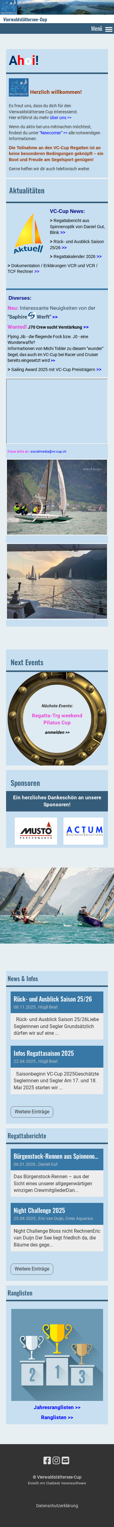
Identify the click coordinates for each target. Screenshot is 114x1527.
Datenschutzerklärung (57, 1505)
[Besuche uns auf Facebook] (47, 1461)
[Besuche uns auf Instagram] (56, 1461)
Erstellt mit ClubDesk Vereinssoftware (57, 1483)
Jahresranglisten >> (57, 1407)
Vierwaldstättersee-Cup (25, 19)
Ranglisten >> (57, 1417)
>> (99, 256)
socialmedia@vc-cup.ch (48, 452)
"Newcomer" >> (53, 132)
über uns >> (60, 117)
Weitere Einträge (32, 1112)
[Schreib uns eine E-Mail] (65, 1461)
